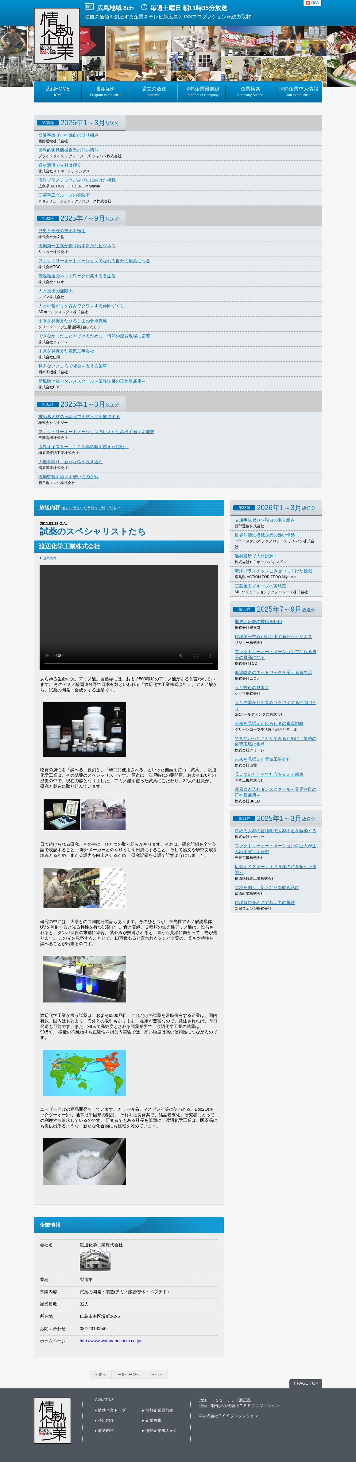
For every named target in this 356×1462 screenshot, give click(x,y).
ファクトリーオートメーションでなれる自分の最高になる (94, 260)
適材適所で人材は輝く (59, 165)
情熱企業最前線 (157, 1410)
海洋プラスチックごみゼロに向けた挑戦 (77, 180)
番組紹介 (104, 1420)
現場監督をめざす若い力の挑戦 (68, 476)
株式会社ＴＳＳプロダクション (251, 1405)
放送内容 (104, 1430)
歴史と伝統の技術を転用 (62, 230)
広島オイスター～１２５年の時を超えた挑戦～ (83, 446)
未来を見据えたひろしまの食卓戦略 (72, 320)
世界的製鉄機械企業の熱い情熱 (68, 150)
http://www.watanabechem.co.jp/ (110, 1340)
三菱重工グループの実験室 (64, 195)
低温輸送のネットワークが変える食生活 (77, 275)
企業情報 (49, 558)
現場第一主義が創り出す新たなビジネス (77, 245)
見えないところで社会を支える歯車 (72, 366)
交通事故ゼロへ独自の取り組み (68, 135)
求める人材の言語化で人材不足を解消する (79, 416)
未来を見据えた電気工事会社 (66, 350)
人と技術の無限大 (55, 290)
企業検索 (151, 1420)
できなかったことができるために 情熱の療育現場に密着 (94, 335)
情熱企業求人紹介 (159, 1430)
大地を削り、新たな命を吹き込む (70, 461)
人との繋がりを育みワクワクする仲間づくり (81, 305)
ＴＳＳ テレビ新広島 (231, 1400)
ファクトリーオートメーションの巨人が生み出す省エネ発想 (96, 431)
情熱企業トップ (110, 1410)
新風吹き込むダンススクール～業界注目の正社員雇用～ (92, 381)
